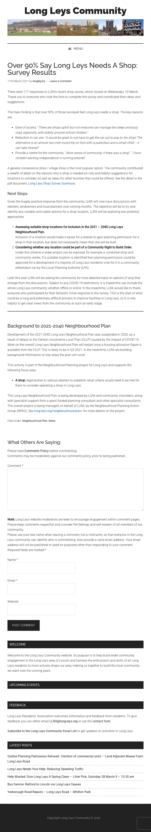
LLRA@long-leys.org (63, 721)
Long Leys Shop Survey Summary (51, 183)
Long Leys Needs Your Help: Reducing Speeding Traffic (45, 769)
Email (12, 580)
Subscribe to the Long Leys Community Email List (41, 731)
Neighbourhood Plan (34, 420)
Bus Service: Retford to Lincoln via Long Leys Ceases (44, 784)
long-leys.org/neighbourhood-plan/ (58, 411)
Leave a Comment (61, 81)
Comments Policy (36, 451)
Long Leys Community (75, 10)
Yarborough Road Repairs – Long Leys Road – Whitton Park (49, 792)
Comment (15, 466)
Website (12, 601)
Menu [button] (78, 49)
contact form (101, 721)
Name (12, 560)
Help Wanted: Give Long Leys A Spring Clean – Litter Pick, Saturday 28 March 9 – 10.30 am (70, 777)
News (52, 420)
